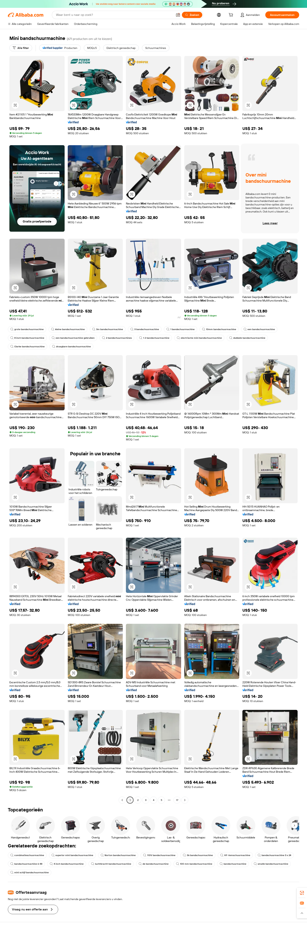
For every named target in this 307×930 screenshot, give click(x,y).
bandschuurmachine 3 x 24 (274, 855)
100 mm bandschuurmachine (194, 863)
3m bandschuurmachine (107, 329)
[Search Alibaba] (114, 15)
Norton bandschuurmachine (118, 855)
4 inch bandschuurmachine (67, 863)
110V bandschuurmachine (159, 855)
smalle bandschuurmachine (271, 863)
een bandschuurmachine (259, 329)
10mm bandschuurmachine (219, 329)
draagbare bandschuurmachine (71, 346)
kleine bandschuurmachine (68, 329)
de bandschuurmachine (154, 863)
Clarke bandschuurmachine (27, 346)
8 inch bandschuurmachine (27, 337)
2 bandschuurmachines (117, 337)
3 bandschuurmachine (144, 329)
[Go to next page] (184, 800)
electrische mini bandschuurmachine (199, 337)
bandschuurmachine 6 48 (26, 863)
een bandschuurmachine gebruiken (73, 337)
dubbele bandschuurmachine (247, 337)
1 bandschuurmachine (180, 329)
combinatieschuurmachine (27, 855)
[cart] (232, 15)
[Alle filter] (20, 48)
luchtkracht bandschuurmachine (111, 863)
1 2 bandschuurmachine (154, 337)
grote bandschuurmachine (27, 329)
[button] (178, 15)
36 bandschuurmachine (198, 855)
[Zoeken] (192, 15)
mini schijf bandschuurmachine (29, 872)
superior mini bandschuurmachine (72, 855)
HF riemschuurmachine (235, 855)
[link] (302, 893)
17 (177, 800)
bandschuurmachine (233, 863)
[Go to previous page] (122, 800)
